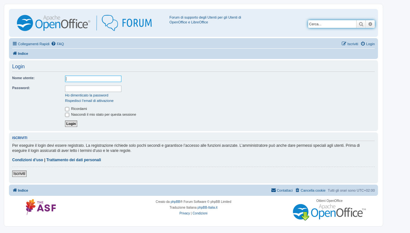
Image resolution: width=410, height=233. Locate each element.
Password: (21, 88)
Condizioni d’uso (27, 160)
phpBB (175, 202)
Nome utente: (23, 78)
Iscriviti (19, 173)
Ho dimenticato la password (86, 95)
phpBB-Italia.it (207, 207)
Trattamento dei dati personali (73, 160)
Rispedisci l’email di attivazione (89, 101)
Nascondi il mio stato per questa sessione (100, 114)
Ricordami (76, 109)
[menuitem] (57, 44)
